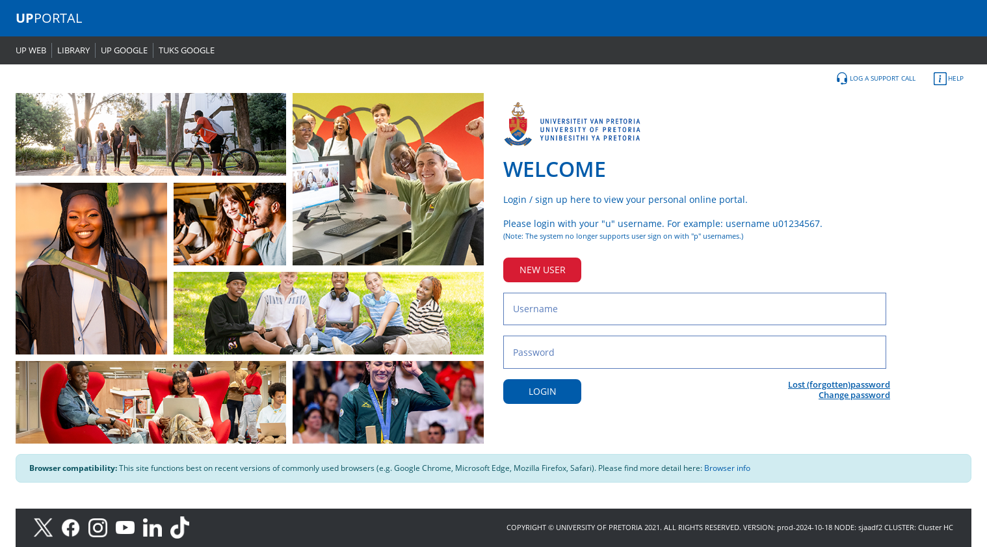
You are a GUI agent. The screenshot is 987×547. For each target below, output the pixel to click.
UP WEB (31, 50)
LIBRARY (73, 50)
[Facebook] (74, 526)
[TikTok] (183, 526)
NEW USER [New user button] (543, 269)
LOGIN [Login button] (543, 391)
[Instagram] (102, 526)
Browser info (727, 468)
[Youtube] (129, 526)
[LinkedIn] (155, 526)
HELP (949, 78)
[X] (46, 526)
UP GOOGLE (124, 50)
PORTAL (49, 18)
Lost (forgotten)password (839, 384)
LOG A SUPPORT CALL (875, 78)
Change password (854, 395)
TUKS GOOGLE (187, 50)
